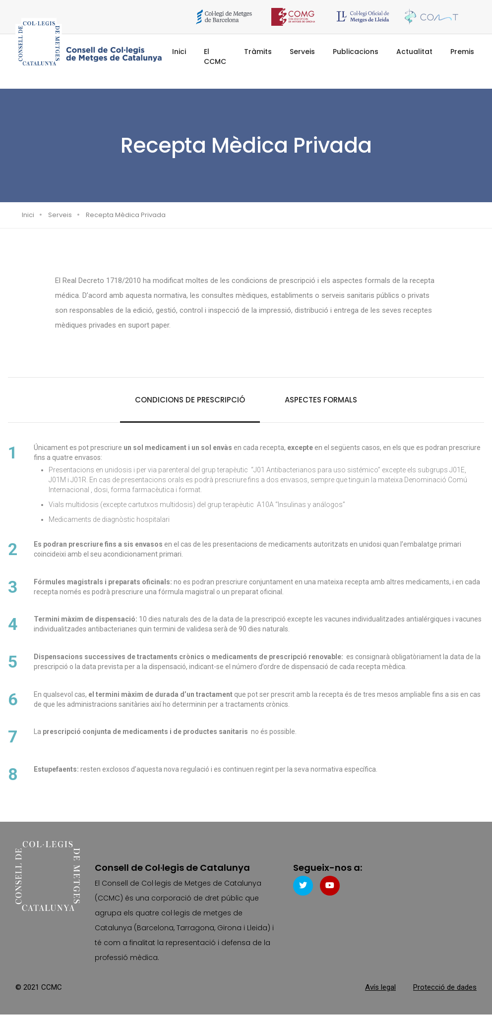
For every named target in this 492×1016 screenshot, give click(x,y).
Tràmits (258, 51)
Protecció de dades (445, 988)
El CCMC (215, 56)
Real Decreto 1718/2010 (101, 280)
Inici (179, 51)
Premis (462, 51)
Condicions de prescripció (190, 400)
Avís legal (380, 988)
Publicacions (355, 51)
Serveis (302, 51)
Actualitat (414, 51)
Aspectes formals (321, 400)
